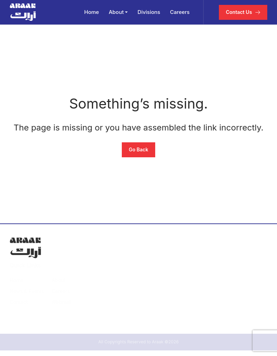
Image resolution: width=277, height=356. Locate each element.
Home (91, 12)
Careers (180, 12)
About (116, 12)
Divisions (148, 12)
